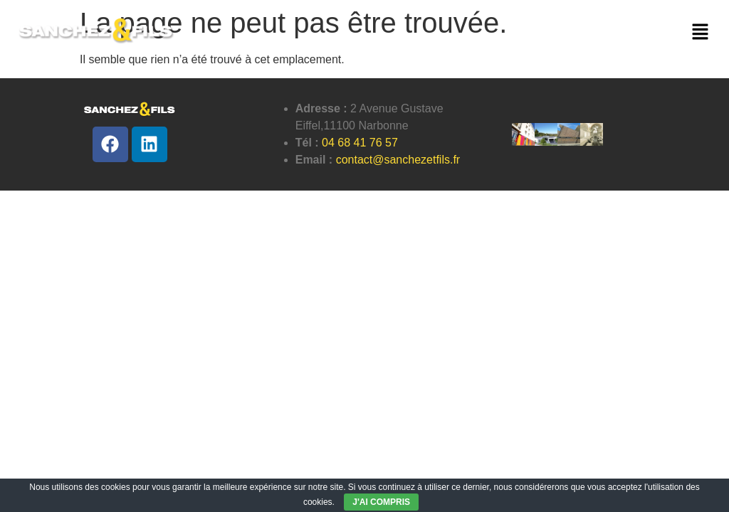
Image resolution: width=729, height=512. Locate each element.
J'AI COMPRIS (381, 502)
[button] (700, 32)
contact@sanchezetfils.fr (398, 160)
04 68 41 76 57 (360, 143)
